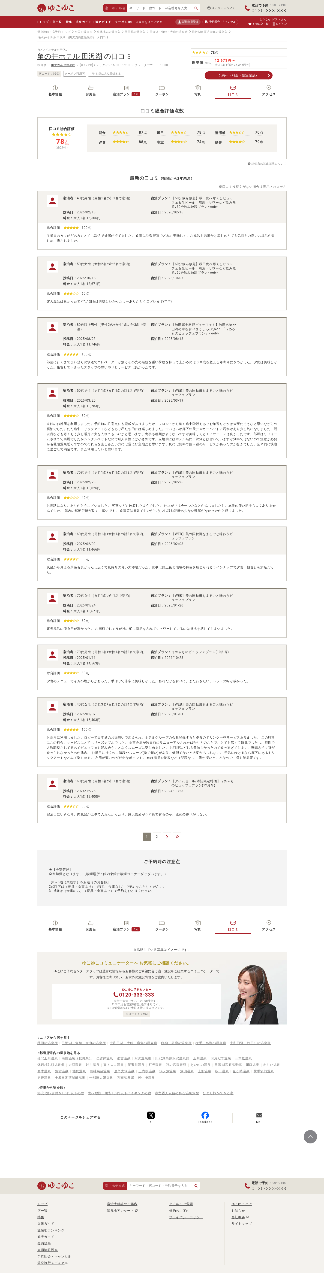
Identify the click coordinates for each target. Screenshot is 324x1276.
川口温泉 (252, 1065)
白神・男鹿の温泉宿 (176, 1043)
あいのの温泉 (200, 1065)
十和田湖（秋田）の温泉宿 (250, 1043)
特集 (69, 22)
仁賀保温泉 (104, 1058)
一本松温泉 (243, 1058)
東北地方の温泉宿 (108, 31)
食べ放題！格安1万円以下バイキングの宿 (119, 1093)
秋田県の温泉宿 (135, 31)
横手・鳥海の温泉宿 (210, 1043)
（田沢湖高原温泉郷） (81, 37)
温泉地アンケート (120, 1210)
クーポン (123, 22)
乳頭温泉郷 (125, 1077)
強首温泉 (124, 1058)
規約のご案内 (179, 1210)
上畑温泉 (204, 1071)
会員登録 (44, 1243)
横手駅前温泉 (264, 1071)
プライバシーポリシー (186, 1217)
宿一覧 (57, 22)
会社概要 (238, 1217)
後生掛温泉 (146, 1077)
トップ (44, 22)
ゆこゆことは (241, 1204)
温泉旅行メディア (147, 22)
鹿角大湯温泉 (124, 1071)
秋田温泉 (222, 1071)
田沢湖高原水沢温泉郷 (172, 1058)
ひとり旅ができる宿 (218, 1093)
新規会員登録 (188, 22)
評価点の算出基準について (269, 163)
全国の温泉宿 (83, 31)
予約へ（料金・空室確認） (238, 75)
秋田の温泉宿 (47, 1043)
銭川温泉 (92, 1065)
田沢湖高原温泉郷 (63, 65)
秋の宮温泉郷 (176, 1065)
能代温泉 (79, 1071)
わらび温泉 (271, 1065)
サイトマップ (241, 1223)
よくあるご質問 (181, 1204)
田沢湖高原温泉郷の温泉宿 (209, 31)
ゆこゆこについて (223, 7)
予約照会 (220, 22)
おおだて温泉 (221, 1058)
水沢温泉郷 (143, 1058)
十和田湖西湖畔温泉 (70, 1077)
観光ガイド (103, 22)
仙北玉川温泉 (47, 1058)
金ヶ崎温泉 (241, 1071)
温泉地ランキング (51, 1230)
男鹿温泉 (44, 1077)
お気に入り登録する (106, 73)
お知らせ (238, 1210)
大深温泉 (75, 1065)
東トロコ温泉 (113, 1065)
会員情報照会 (47, 1250)
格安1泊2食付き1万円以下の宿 (60, 1093)
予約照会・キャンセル (54, 1256)
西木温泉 (44, 1071)
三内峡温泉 (147, 1071)
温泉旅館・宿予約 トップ (53, 31)
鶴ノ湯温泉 (167, 1071)
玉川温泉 (200, 1058)
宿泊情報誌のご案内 (122, 1204)
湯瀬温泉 (187, 1071)
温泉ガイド (84, 22)
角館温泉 (62, 1071)
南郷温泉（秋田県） (77, 1058)
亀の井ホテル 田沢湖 (52, 37)
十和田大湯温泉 (101, 1077)
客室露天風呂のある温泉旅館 (177, 1093)
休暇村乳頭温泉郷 (51, 1065)
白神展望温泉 (100, 1071)
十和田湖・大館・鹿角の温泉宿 (133, 1043)
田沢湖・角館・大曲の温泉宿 (169, 31)
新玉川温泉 (136, 1065)
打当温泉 (155, 1065)
